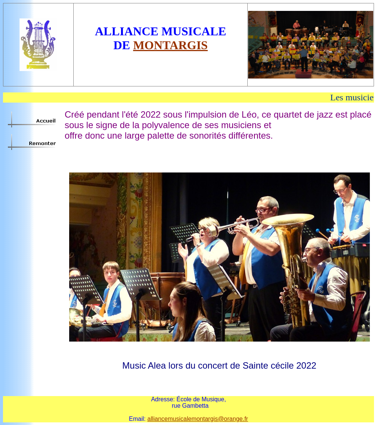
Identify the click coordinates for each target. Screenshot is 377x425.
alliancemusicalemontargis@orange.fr (197, 419)
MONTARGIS (170, 45)
